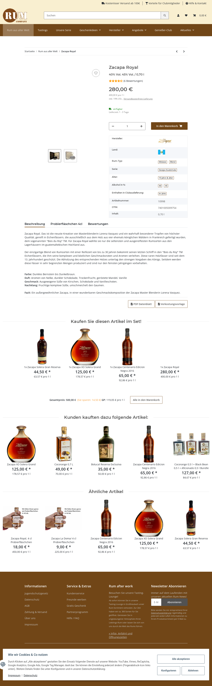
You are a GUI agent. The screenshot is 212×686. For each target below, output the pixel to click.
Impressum (31, 624)
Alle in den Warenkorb (146, 400)
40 (160, 186)
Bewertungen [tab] (98, 224)
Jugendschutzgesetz (36, 593)
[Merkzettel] (186, 15)
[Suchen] (102, 15)
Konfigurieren (168, 670)
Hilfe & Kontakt (197, 3)
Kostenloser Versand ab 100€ (122, 3)
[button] (178, 15)
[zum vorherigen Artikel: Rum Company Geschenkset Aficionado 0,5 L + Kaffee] (176, 51)
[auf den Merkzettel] (96, 73)
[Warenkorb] (199, 15)
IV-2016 (162, 193)
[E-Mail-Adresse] (156, 602)
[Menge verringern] (113, 126)
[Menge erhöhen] (141, 126)
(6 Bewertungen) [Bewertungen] (126, 81)
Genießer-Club (163, 30)
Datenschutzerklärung (161, 613)
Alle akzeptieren (180, 659)
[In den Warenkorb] (27, 63)
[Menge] (127, 126)
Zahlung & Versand (36, 612)
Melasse (162, 162)
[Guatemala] (161, 152)
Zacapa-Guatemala (167, 170)
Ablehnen (192, 670)
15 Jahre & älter (166, 178)
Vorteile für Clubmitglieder (164, 3)
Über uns (30, 618)
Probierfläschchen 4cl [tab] (66, 224)
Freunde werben (76, 599)
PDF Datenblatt (141, 304)
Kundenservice (75, 593)
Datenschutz (32, 599)
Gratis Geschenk (76, 605)
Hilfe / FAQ (73, 618)
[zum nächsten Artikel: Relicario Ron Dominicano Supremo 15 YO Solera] (184, 51)
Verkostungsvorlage (171, 304)
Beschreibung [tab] (35, 224)
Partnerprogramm (77, 612)
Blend (172, 162)
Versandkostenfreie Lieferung (138, 98)
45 (166, 186)
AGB (27, 605)
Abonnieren (174, 602)
